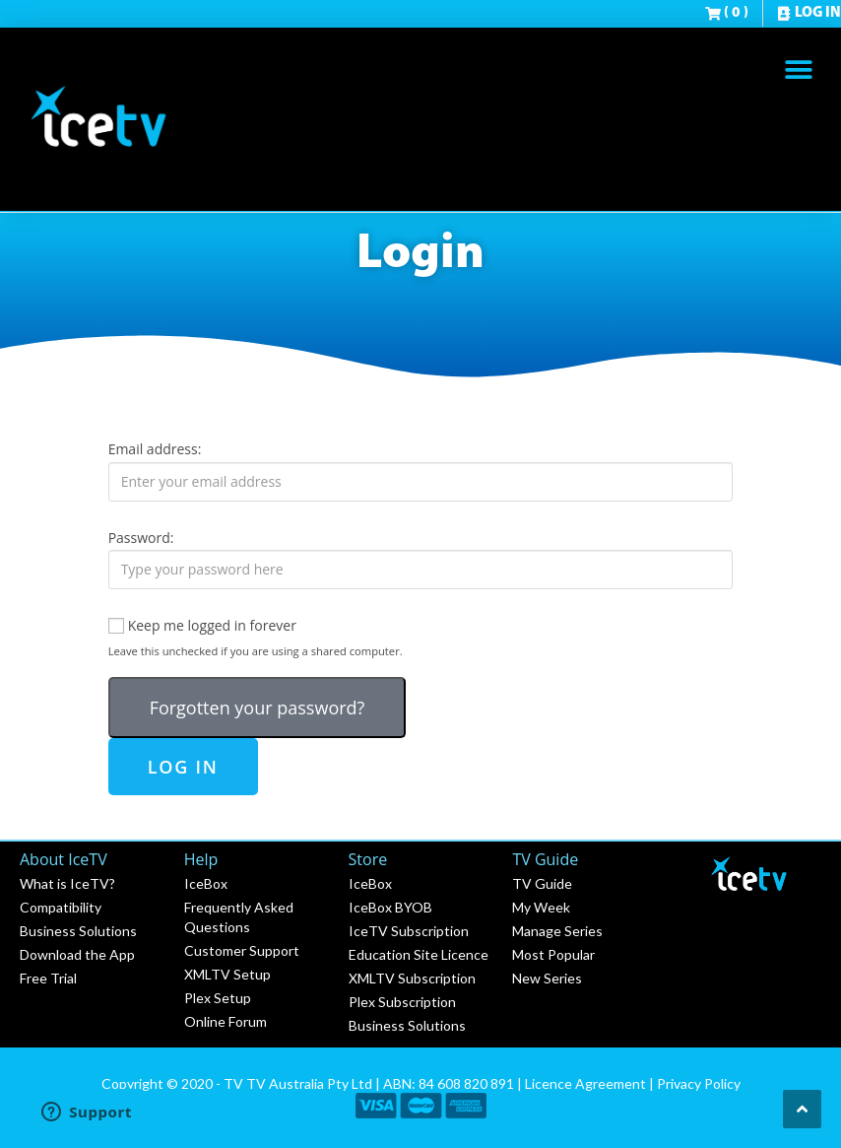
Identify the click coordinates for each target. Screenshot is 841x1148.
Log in (183, 766)
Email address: (155, 448)
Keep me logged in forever (202, 625)
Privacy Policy (699, 1083)
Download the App (77, 954)
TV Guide (542, 883)
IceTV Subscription (409, 930)
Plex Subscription (402, 1001)
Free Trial (48, 978)
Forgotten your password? (257, 707)
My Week (541, 907)
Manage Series (557, 930)
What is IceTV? (67, 883)
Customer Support (241, 950)
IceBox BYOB (390, 907)
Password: (141, 537)
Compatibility (60, 907)
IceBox (205, 883)
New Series (547, 978)
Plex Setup (217, 997)
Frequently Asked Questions (238, 917)
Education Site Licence (418, 954)
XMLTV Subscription (412, 978)
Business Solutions (78, 930)
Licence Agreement (585, 1083)
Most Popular (553, 954)
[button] (799, 69)
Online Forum (225, 1021)
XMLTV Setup (227, 974)
